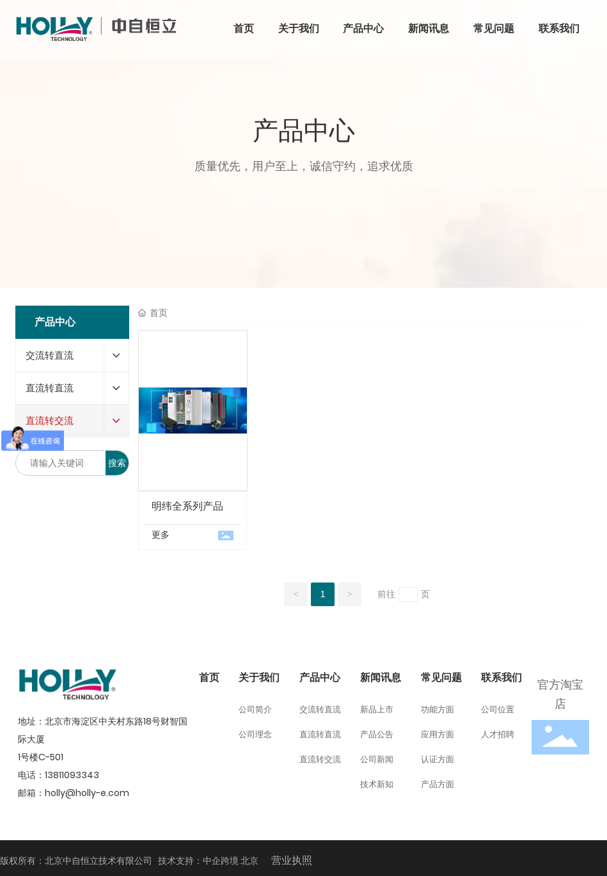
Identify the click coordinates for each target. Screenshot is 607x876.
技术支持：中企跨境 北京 (208, 860)
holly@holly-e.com (87, 792)
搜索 (117, 463)
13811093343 (72, 775)
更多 (160, 534)
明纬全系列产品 (187, 506)
